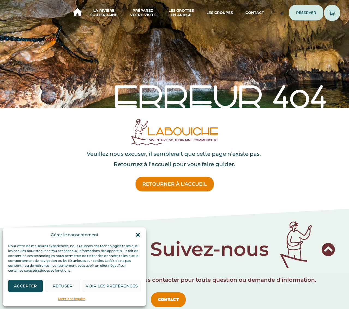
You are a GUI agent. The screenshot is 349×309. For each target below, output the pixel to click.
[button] (138, 235)
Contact (254, 12)
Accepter (25, 286)
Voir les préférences (112, 286)
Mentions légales (71, 299)
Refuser (63, 286)
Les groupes (219, 12)
